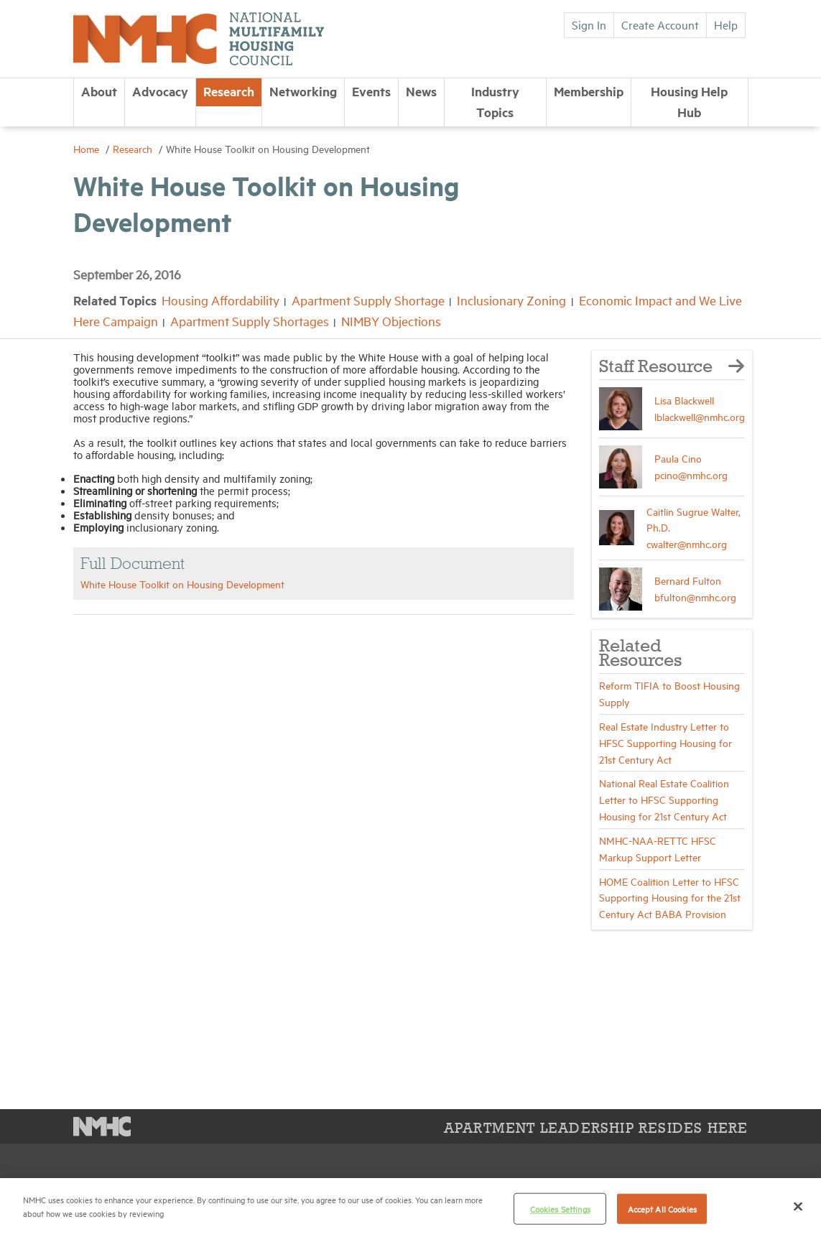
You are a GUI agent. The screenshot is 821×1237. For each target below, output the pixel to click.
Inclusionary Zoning (511, 300)
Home (87, 148)
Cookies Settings (560, 1209)
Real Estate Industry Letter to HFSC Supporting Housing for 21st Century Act (665, 742)
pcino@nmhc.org (691, 474)
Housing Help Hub (689, 102)
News (421, 91)
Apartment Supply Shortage (368, 300)
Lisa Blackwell (684, 400)
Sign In (589, 24)
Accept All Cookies (662, 1209)
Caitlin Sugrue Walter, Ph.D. (693, 519)
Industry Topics (495, 102)
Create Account (660, 24)
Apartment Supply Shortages (249, 320)
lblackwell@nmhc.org (699, 416)
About (99, 91)
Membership (588, 91)
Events (371, 91)
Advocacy (160, 91)
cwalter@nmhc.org (686, 543)
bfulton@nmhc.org (695, 596)
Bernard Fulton (687, 580)
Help (726, 24)
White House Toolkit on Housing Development (182, 583)
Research (228, 91)
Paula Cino (678, 458)
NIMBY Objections (391, 320)
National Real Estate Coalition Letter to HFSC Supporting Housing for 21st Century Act (664, 799)
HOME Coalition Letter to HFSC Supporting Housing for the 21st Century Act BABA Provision (670, 897)
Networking (303, 91)
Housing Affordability (220, 300)
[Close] (798, 1206)
